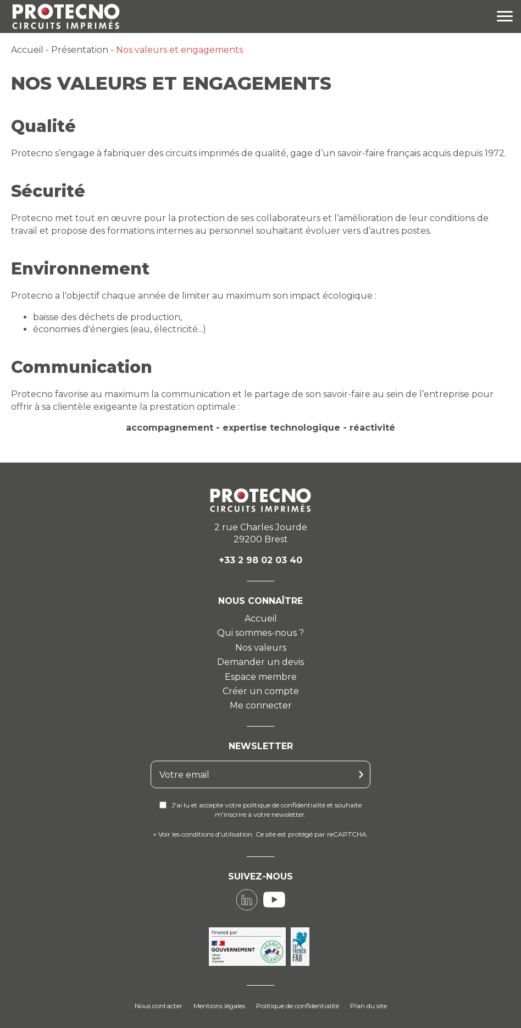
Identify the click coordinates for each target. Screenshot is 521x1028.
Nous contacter (158, 1006)
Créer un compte (261, 691)
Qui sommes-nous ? (260, 633)
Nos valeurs (260, 647)
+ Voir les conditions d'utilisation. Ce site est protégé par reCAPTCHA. (260, 834)
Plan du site (368, 1006)
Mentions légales (219, 1006)
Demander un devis (260, 662)
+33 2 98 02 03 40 (260, 560)
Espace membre (261, 677)
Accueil (27, 50)
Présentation (79, 50)
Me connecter (261, 705)
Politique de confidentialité (297, 1006)
